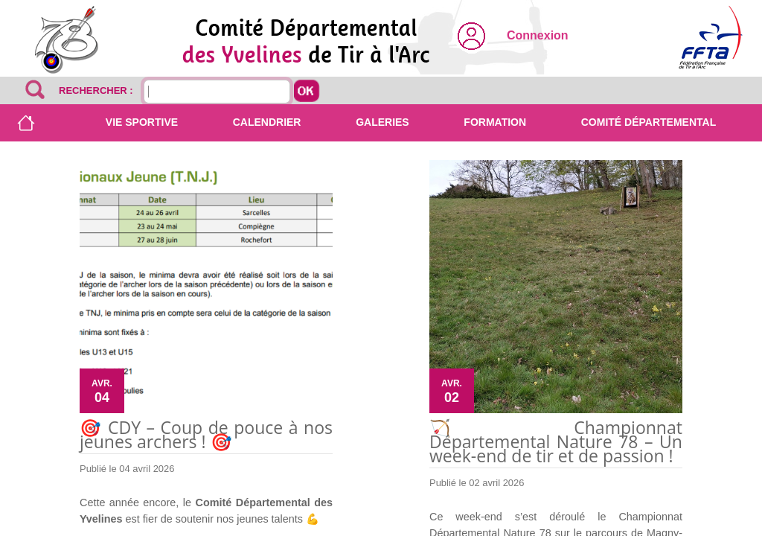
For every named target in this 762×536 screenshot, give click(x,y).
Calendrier (267, 122)
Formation (495, 122)
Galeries (382, 122)
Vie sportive (142, 122)
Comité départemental (648, 122)
